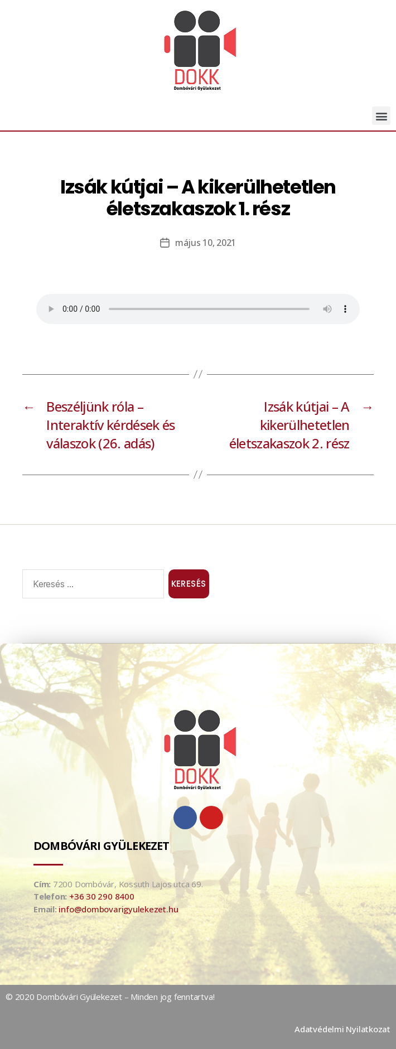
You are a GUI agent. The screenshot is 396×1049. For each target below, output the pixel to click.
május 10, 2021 (205, 242)
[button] (381, 116)
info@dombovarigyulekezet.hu (118, 909)
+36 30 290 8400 (101, 896)
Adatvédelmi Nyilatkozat (342, 1029)
